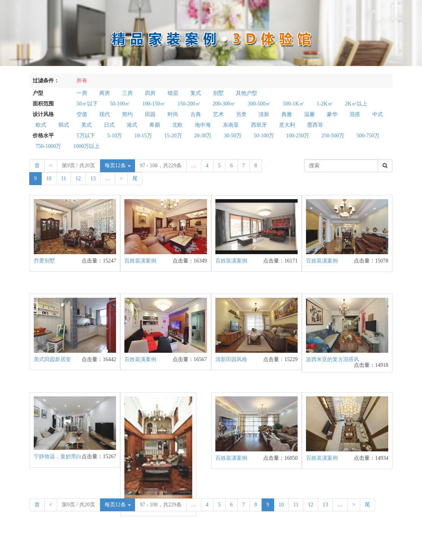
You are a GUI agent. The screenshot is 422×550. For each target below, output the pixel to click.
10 (49, 178)
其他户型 (246, 93)
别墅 (218, 93)
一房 (82, 93)
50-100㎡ (120, 104)
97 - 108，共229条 (161, 165)
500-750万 (368, 135)
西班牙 (259, 125)
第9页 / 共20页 (78, 165)
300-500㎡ (259, 104)
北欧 (177, 125)
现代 (104, 114)
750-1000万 (48, 146)
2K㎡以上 (356, 104)
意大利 (287, 125)
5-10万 (114, 135)
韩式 (63, 125)
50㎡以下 (87, 104)
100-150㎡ (153, 104)
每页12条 (118, 165)
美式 (86, 125)
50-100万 (264, 135)
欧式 (41, 125)
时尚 (173, 114)
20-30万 (203, 135)
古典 (195, 114)
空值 (82, 114)
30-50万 (233, 135)
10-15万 (143, 135)
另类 (241, 114)
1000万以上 (86, 146)
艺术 (218, 114)
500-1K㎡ (293, 104)
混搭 (355, 114)
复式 (195, 93)
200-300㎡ (224, 104)
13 (93, 178)
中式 (377, 114)
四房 (150, 93)
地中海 (203, 125)
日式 (109, 125)
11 (63, 178)
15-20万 (173, 135)
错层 (173, 93)
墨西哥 (315, 125)
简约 (127, 114)
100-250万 (297, 135)
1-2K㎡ (325, 104)
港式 (132, 125)
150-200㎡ (189, 104)
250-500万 (332, 135)
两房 (104, 93)
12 (78, 178)
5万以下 (86, 135)
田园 (150, 114)
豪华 (332, 114)
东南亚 (231, 125)
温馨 (309, 114)
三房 (127, 93)
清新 (264, 114)
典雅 (286, 114)
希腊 (154, 125)
